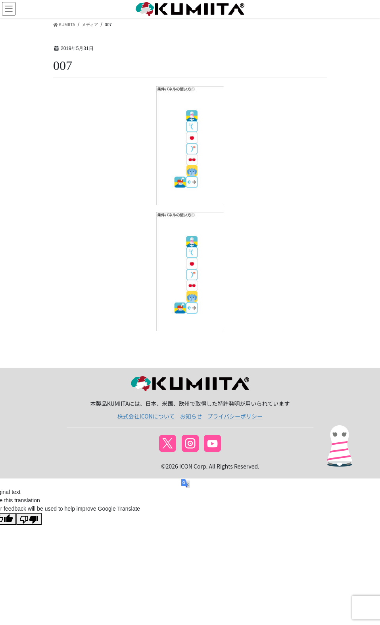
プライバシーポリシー (235, 416)
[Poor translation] (29, 519)
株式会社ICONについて (146, 416)
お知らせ (191, 416)
